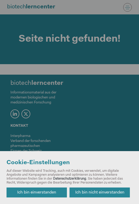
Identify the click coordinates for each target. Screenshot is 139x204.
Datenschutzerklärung (69, 178)
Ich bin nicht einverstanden (99, 192)
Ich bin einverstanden (36, 192)
